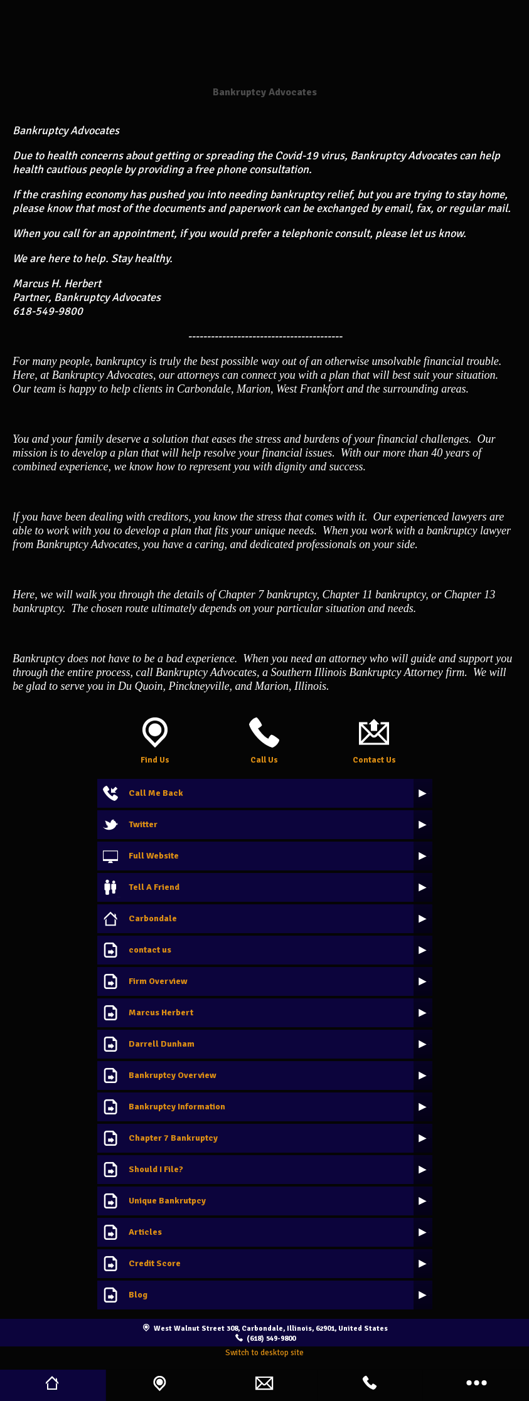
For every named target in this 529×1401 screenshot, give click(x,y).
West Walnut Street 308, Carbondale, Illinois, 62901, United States (271, 1328)
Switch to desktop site (264, 1353)
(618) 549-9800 (271, 1338)
